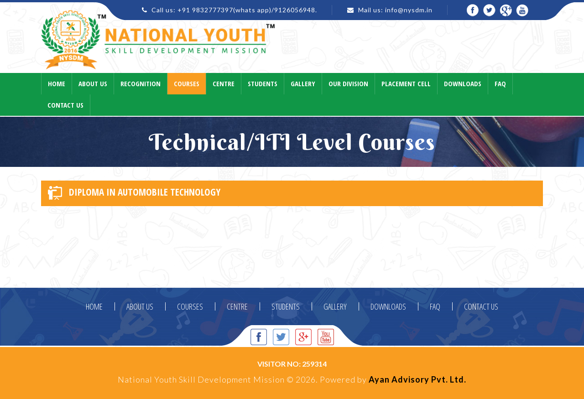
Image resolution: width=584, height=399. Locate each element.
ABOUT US (139, 306)
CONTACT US (481, 306)
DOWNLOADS (388, 306)
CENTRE (237, 306)
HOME (94, 306)
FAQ (435, 306)
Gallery (303, 83)
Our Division (348, 83)
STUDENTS (285, 306)
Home (56, 83)
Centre (224, 83)
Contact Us (65, 104)
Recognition (140, 83)
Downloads (462, 83)
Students (262, 83)
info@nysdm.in (409, 10)
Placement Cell (406, 83)
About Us (92, 83)
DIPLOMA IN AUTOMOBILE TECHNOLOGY (134, 193)
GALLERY (335, 306)
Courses (186, 83)
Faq (500, 83)
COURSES (190, 306)
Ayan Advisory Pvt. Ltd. (417, 379)
